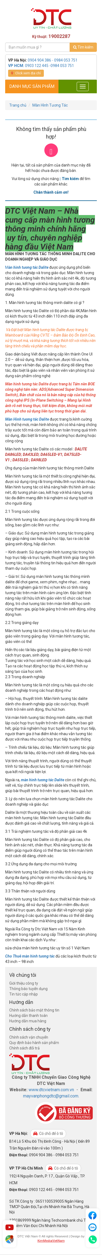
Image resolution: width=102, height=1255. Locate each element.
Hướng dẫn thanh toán (28, 1015)
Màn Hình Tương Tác (50, 105)
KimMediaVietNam (51, 1241)
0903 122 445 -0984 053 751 (49, 65)
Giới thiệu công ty (23, 983)
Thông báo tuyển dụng (28, 989)
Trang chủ (17, 105)
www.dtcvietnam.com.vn (51, 1089)
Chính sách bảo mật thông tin (34, 1010)
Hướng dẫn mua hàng (27, 1021)
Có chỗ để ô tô (48, 1133)
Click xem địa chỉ (26, 73)
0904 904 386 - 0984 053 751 (53, 60)
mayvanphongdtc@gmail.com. (51, 1096)
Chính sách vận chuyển (28, 1037)
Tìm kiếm (83, 47)
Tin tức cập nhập (23, 994)
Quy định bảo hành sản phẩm (34, 1043)
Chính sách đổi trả (24, 1048)
